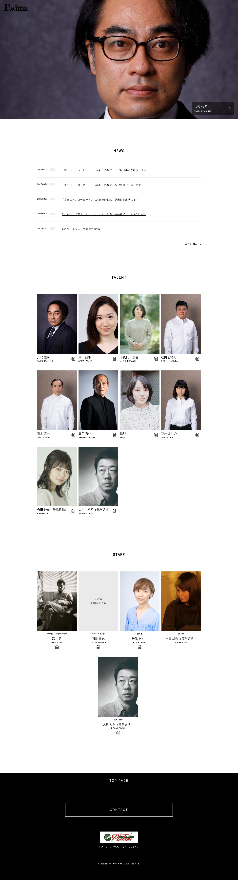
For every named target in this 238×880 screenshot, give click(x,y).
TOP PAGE (118, 781)
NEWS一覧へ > (192, 244)
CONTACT (119, 810)
